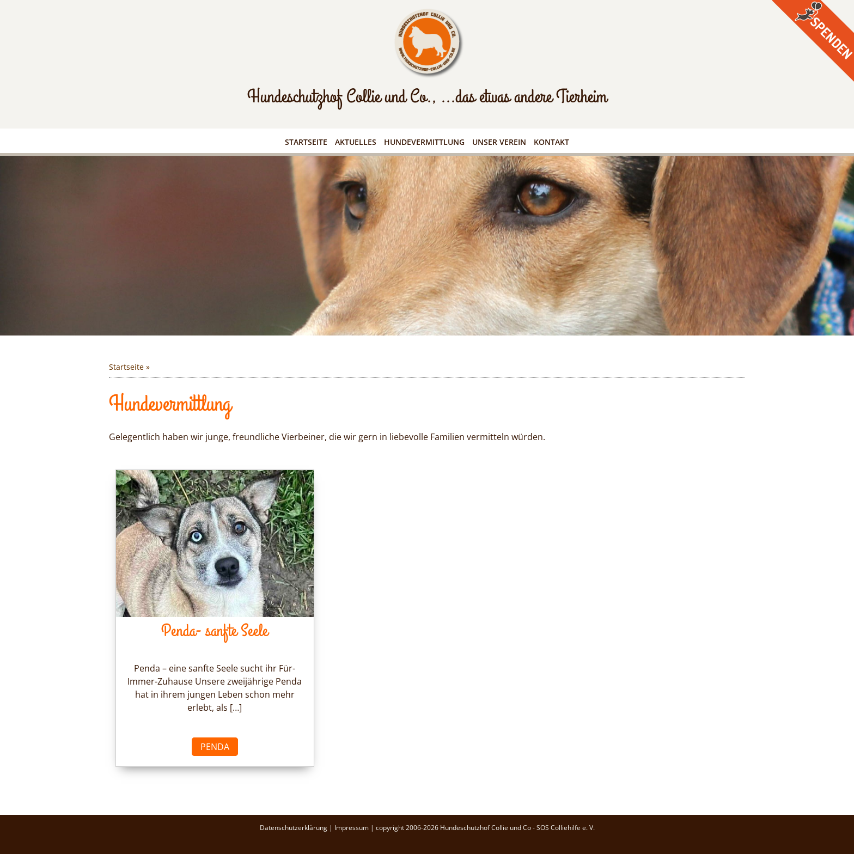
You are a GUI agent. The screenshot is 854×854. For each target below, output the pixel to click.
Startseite (306, 142)
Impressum (352, 827)
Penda (214, 747)
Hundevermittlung (424, 142)
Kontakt (551, 142)
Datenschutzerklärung (294, 827)
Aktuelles (355, 142)
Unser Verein (499, 142)
